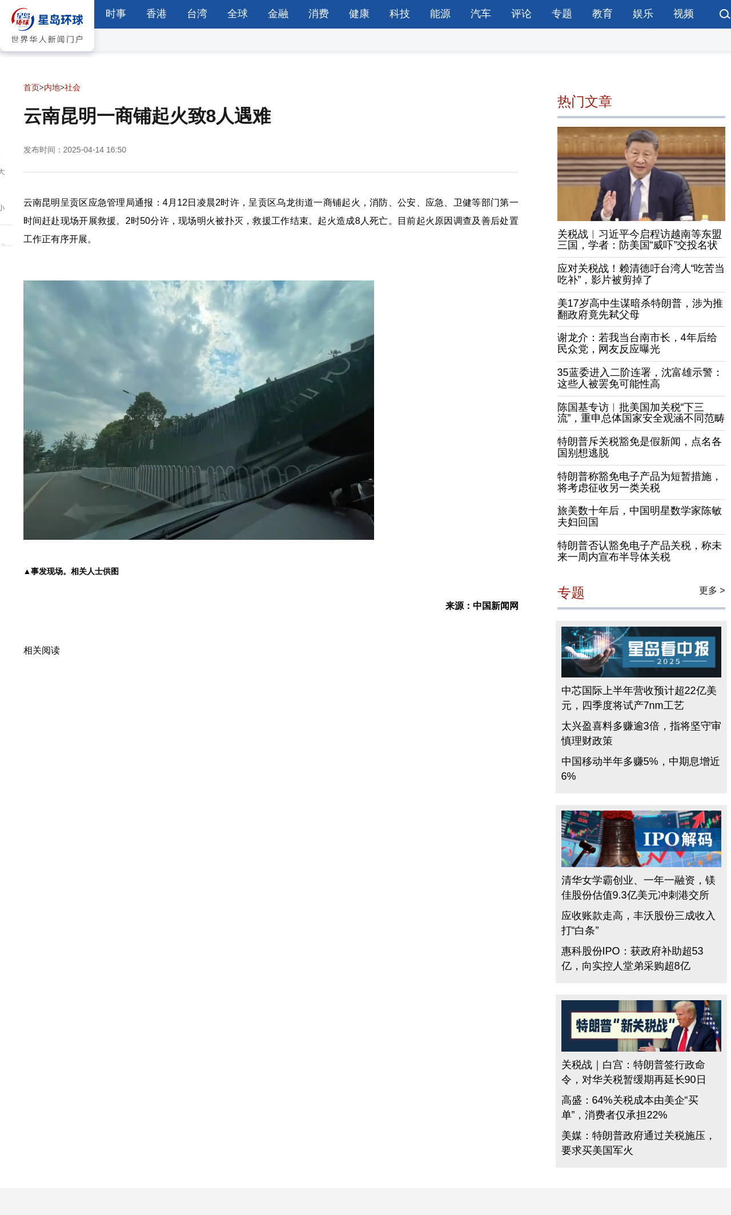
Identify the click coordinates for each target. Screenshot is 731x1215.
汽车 (481, 13)
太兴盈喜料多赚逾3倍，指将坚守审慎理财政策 (641, 733)
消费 (318, 13)
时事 (116, 13)
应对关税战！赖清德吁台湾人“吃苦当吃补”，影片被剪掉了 (641, 274)
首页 (31, 87)
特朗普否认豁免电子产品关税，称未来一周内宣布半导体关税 (639, 551)
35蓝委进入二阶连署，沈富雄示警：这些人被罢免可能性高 (640, 378)
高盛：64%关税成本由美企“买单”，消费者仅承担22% (629, 1107)
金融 (278, 13)
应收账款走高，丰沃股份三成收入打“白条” (638, 923)
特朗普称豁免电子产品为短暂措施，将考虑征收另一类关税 (639, 482)
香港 (156, 13)
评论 (521, 13)
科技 (399, 13)
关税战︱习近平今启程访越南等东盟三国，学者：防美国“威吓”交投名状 (639, 239)
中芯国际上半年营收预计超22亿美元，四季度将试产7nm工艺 (639, 698)
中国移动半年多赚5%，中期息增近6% (640, 769)
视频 (683, 13)
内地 (52, 87)
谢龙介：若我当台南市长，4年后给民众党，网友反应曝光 (637, 343)
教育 (602, 13)
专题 (562, 13)
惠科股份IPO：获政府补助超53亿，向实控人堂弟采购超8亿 (632, 958)
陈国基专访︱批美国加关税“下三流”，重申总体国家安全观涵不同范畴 (641, 413)
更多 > (712, 590)
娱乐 (643, 13)
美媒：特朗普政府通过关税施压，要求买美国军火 (638, 1143)
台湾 (197, 13)
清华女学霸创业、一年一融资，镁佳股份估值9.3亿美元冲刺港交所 (638, 888)
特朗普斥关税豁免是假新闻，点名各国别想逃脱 (639, 447)
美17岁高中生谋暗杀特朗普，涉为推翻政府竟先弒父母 (640, 309)
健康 (359, 13)
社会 (73, 87)
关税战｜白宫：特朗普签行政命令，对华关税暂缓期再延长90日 (633, 1072)
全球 (237, 13)
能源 (440, 13)
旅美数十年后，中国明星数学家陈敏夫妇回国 (639, 516)
